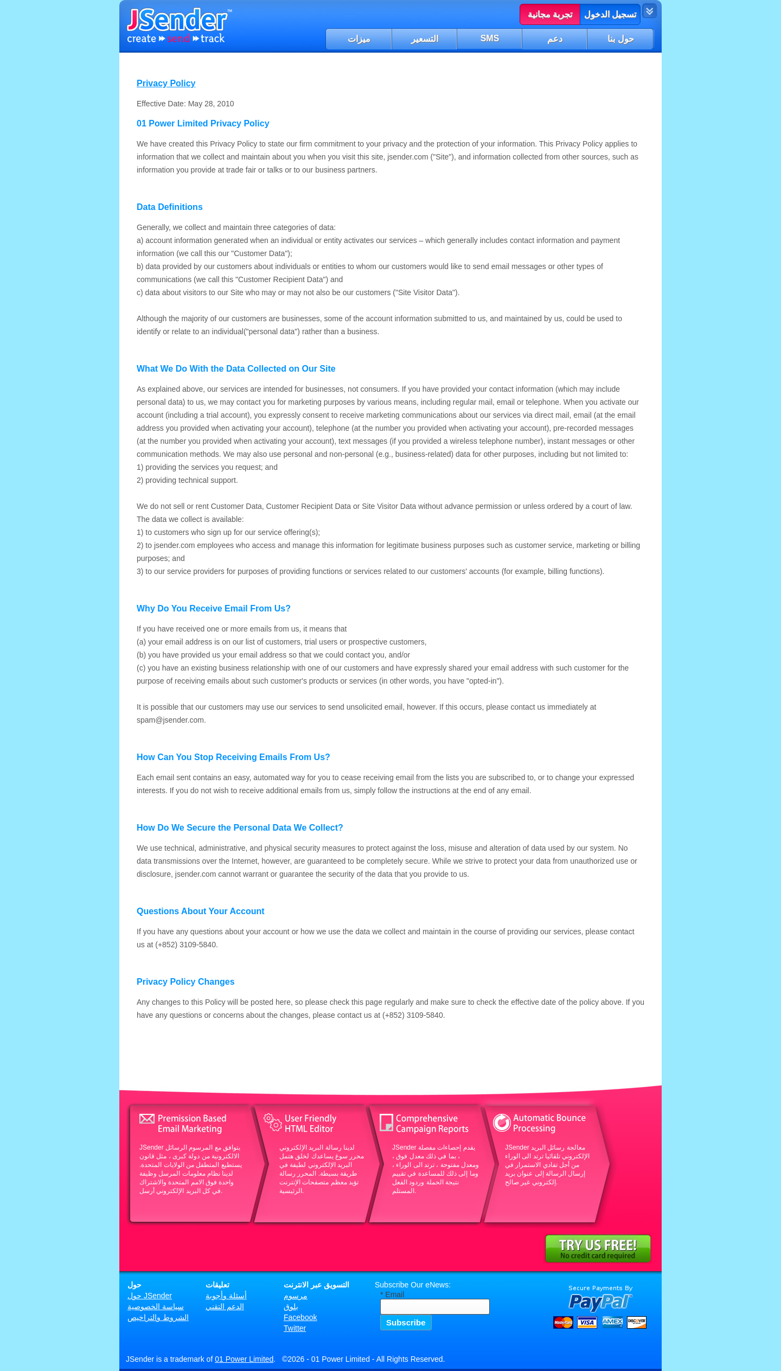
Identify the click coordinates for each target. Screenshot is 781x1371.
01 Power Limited (244, 1359)
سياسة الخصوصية (155, 1306)
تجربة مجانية (550, 14)
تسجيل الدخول (610, 14)
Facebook (300, 1317)
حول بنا (620, 38)
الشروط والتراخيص (158, 1317)
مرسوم (296, 1295)
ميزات (359, 38)
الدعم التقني (225, 1306)
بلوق (291, 1306)
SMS (490, 38)
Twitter (295, 1328)
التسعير (424, 38)
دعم (554, 38)
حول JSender (149, 1295)
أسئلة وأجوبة (226, 1295)
